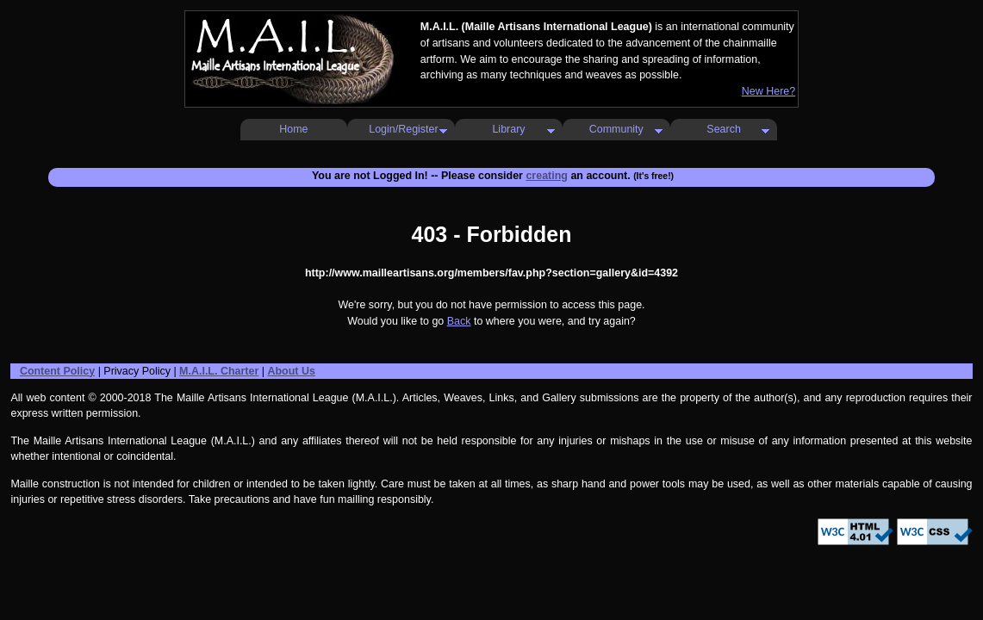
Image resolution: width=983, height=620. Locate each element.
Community (616, 129)
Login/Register (403, 129)
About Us (290, 371)
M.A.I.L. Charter (218, 371)
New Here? (768, 91)
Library (508, 129)
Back (459, 321)
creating (547, 176)
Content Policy (57, 371)
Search (723, 129)
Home (293, 129)
